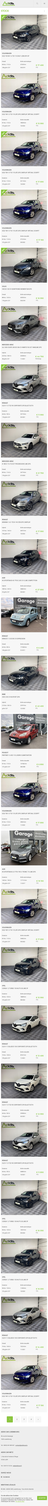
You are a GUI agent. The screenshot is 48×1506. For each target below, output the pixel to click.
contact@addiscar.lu (21, 1445)
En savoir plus (20, 1501)
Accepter (42, 1498)
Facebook (6, 1477)
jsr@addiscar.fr (17, 1466)
